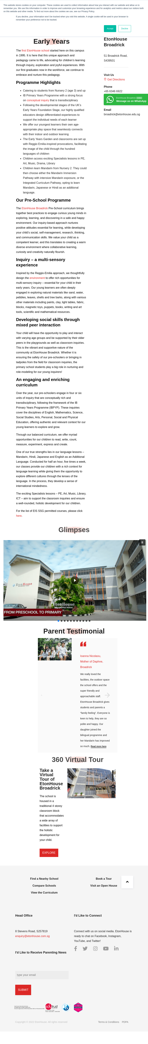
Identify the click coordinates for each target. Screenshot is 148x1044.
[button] (142, 542)
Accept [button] (110, 28)
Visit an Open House (103, 885)
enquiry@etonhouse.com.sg (32, 936)
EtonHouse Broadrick (35, 208)
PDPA (125, 1022)
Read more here (99, 746)
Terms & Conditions (108, 1022)
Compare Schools (44, 885)
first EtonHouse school (35, 50)
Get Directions (114, 79)
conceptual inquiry (38, 100)
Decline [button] (124, 28)
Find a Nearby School (44, 878)
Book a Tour (104, 878)
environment (37, 277)
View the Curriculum (44, 892)
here (19, 515)
